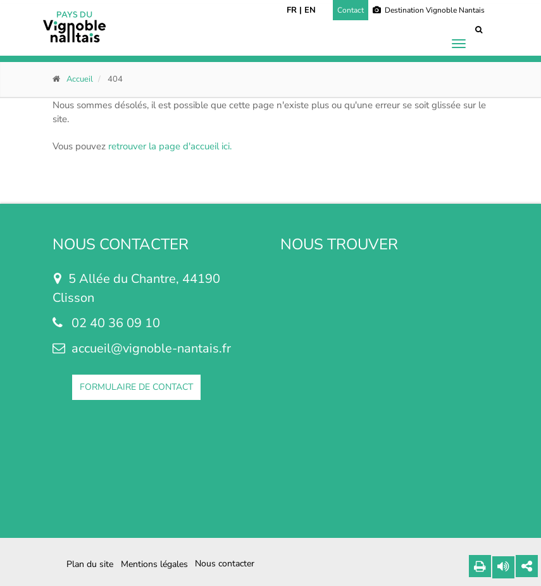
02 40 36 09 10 (116, 323)
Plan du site (89, 564)
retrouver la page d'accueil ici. (170, 146)
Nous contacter (224, 563)
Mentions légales (154, 564)
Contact (350, 10)
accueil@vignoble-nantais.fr (151, 348)
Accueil (79, 79)
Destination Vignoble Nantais (429, 10)
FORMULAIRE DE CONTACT (136, 387)
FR (292, 10)
